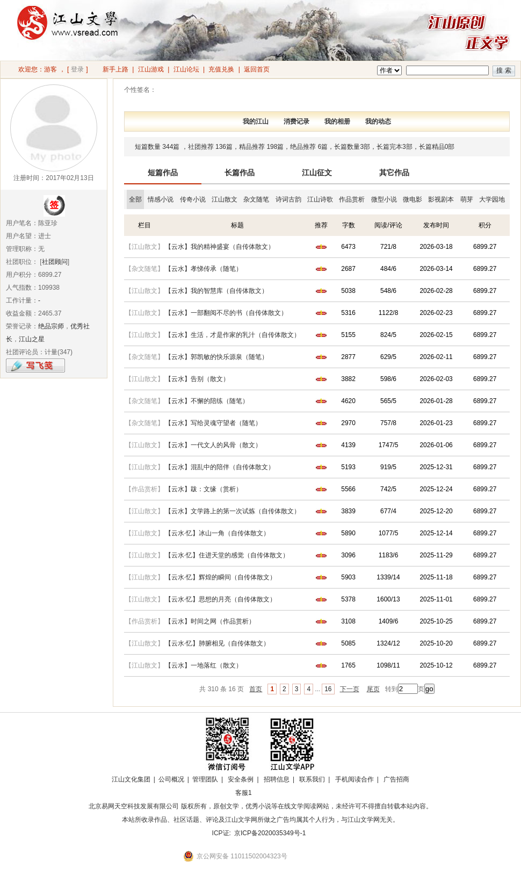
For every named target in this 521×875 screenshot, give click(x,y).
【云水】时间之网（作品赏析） (210, 621)
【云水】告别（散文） (197, 379)
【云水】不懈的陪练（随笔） (207, 401)
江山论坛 (186, 69)
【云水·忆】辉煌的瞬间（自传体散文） (220, 577)
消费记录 (296, 121)
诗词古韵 (288, 199)
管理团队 (205, 779)
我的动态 (378, 121)
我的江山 (256, 121)
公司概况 (171, 779)
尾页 (373, 689)
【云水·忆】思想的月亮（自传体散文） (220, 599)
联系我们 (312, 779)
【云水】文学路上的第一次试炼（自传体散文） (232, 511)
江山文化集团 (131, 779)
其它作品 (394, 172)
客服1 (243, 793)
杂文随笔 (256, 199)
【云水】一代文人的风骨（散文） (213, 445)
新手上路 (115, 69)
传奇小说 (193, 199)
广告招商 (396, 779)
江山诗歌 (320, 199)
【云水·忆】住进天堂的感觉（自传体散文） (227, 555)
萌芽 (466, 199)
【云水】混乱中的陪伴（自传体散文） (219, 467)
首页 (255, 689)
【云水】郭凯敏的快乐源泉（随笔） (216, 357)
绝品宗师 (51, 326)
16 (327, 689)
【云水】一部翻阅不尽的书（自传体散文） (226, 313)
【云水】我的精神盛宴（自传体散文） (219, 246)
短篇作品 (163, 172)
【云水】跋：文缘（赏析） (203, 489)
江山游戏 (151, 69)
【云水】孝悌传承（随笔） (203, 268)
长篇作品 (240, 172)
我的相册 (337, 121)
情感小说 (160, 199)
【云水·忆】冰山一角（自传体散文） (217, 533)
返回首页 (257, 69)
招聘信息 (277, 779)
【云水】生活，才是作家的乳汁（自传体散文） (232, 335)
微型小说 (384, 199)
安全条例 (241, 779)
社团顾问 (55, 262)
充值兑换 (221, 69)
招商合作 (273, 793)
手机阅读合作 (354, 779)
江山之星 (32, 339)
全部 (135, 199)
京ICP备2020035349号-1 (270, 833)
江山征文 (317, 172)
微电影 (412, 199)
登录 (77, 69)
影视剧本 (441, 199)
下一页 (349, 689)
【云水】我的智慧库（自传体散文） (216, 291)
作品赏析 (352, 199)
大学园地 (492, 199)
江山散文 (224, 199)
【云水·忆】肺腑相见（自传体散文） (217, 643)
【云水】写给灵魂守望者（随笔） (213, 423)
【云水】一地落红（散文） (203, 665)
